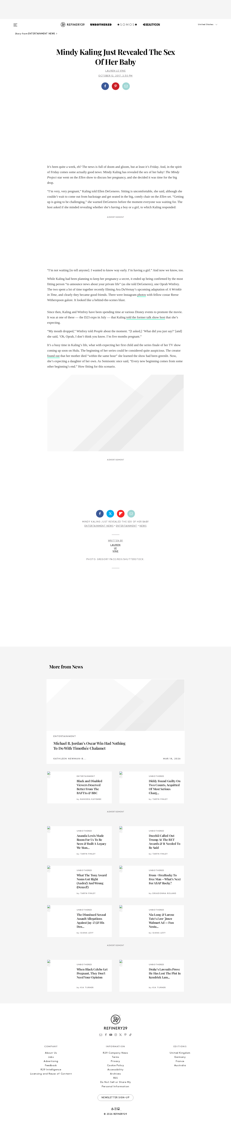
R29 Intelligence (51, 1069)
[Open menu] (15, 23)
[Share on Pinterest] (115, 86)
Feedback (51, 1065)
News (143, 526)
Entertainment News (99, 526)
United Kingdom (180, 1053)
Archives (115, 1074)
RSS (115, 1078)
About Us (51, 1053)
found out (53, 356)
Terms (115, 1057)
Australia (180, 1065)
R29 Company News (115, 1053)
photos (141, 295)
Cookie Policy (115, 1065)
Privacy (115, 1061)
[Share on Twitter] (110, 514)
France (180, 1061)
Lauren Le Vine (115, 71)
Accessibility (115, 1069)
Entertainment (126, 526)
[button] (201, 28)
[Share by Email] (126, 86)
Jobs (51, 1057)
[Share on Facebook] (105, 86)
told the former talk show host (145, 317)
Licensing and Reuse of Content (51, 1074)
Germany (180, 1057)
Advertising (51, 1061)
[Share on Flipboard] (121, 514)
